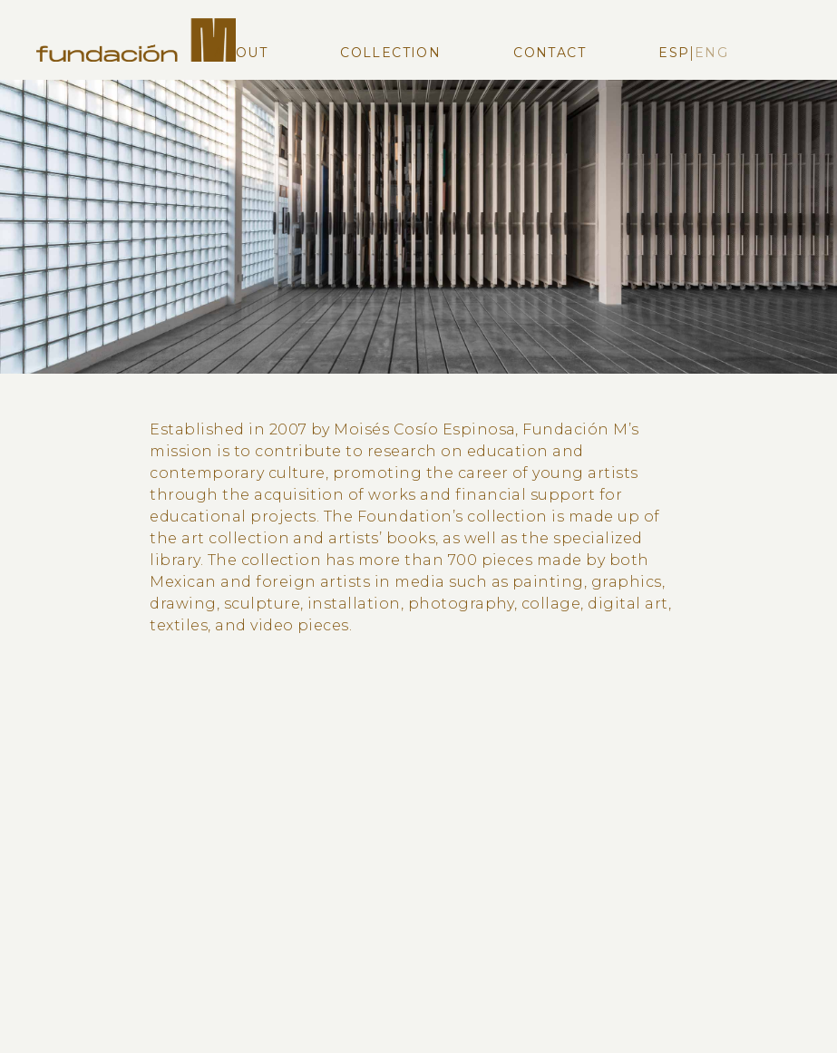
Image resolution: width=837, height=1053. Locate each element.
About (241, 52)
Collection (390, 52)
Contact (549, 52)
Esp (673, 52)
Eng (711, 52)
